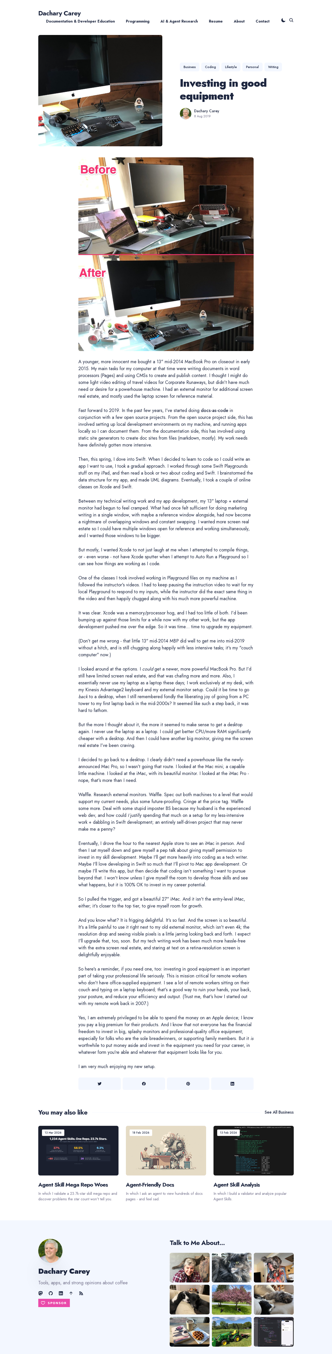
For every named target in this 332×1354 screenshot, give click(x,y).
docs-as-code (214, 410)
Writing (273, 67)
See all (279, 1112)
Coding (210, 67)
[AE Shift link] (71, 1293)
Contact (263, 21)
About (239, 21)
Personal (252, 67)
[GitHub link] (50, 1293)
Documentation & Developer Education (80, 21)
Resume (216, 21)
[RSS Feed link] (81, 1293)
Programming (137, 21)
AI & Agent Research (179, 21)
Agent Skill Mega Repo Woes (73, 1185)
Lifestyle (231, 67)
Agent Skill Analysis (236, 1185)
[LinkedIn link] (61, 1293)
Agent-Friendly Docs (150, 1185)
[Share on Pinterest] (188, 1083)
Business (190, 67)
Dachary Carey (59, 13)
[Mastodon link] (41, 1293)
